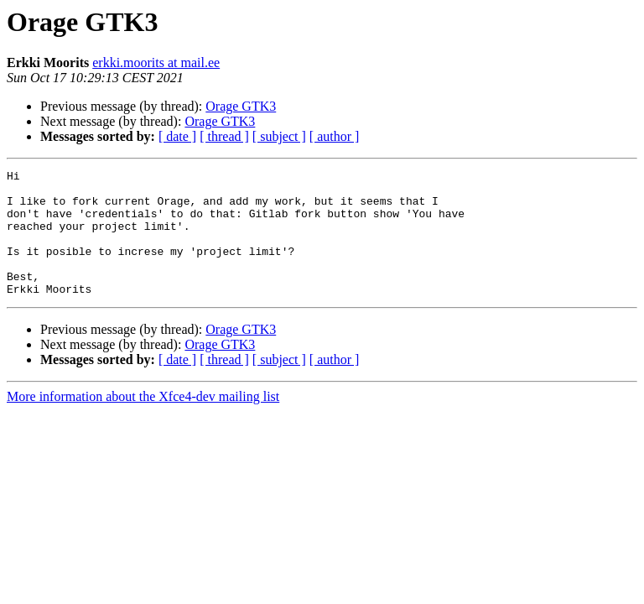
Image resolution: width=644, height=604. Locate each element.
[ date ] (177, 136)
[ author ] (334, 136)
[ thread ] (224, 136)
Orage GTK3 (240, 106)
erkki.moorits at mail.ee (156, 62)
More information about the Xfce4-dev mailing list (143, 421)
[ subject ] (279, 136)
